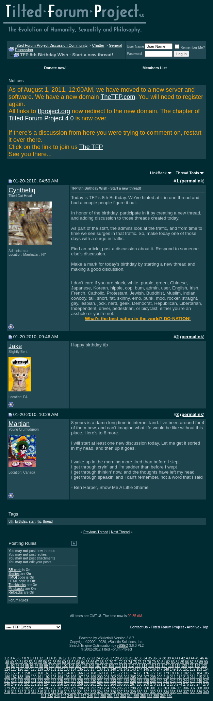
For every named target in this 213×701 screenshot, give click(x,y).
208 (153, 677)
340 (206, 692)
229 (86, 681)
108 (105, 666)
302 (159, 688)
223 (47, 681)
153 (199, 669)
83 (173, 662)
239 (153, 681)
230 (93, 681)
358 (156, 696)
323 (93, 692)
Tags (13, 514)
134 (73, 669)
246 (199, 681)
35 (150, 658)
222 (40, 681)
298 (133, 688)
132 (60, 669)
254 (47, 684)
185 (206, 673)
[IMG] (13, 577)
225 (60, 681)
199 (93, 677)
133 (67, 669)
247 (206, 681)
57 (50, 662)
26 (107, 658)
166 (80, 673)
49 (12, 662)
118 (171, 666)
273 (173, 684)
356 (143, 696)
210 (166, 677)
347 (83, 696)
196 (73, 677)
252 (34, 684)
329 (133, 692)
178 (159, 673)
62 (73, 662)
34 (145, 658)
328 (126, 692)
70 (111, 662)
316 (47, 692)
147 (159, 669)
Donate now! (55, 68)
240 (159, 681)
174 (133, 673)
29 (122, 658)
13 (46, 658)
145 (146, 669)
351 (110, 696)
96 (32, 666)
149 (173, 669)
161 (47, 673)
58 (54, 662)
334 (166, 692)
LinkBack (158, 173)
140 (113, 669)
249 (14, 684)
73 (125, 662)
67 (97, 662)
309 (206, 688)
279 (7, 688)
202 (113, 677)
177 (153, 673)
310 (7, 692)
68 (102, 662)
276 (193, 684)
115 (151, 666)
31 (131, 658)
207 (146, 677)
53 (31, 662)
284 (40, 688)
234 (120, 681)
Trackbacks (17, 585)
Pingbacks (16, 589)
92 (13, 666)
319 (67, 692)
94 (22, 666)
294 (107, 688)
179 (166, 673)
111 (125, 666)
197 (80, 677)
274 (179, 684)
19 (74, 658)
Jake (15, 345)
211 (173, 677)
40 (174, 658)
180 (173, 673)
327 (120, 692)
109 (111, 666)
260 (86, 684)
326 (113, 692)
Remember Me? (190, 47)
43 (188, 658)
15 (55, 658)
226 (67, 681)
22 (89, 658)
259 (80, 684)
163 (60, 673)
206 (140, 677)
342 (50, 696)
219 (20, 681)
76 (140, 662)
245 (193, 681)
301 (153, 688)
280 (14, 688)
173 (126, 673)
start (32, 521)
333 (159, 692)
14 (50, 658)
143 (133, 669)
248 (7, 684)
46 (202, 658)
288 (67, 688)
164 (67, 673)
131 (53, 669)
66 (92, 662)
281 (20, 688)
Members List (155, 68)
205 (133, 677)
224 (53, 681)
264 (113, 684)
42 (183, 658)
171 (113, 673)
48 (7, 662)
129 (40, 669)
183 (193, 673)
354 (130, 696)
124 (7, 669)
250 (20, 684)
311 (14, 692)
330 (140, 692)
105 (85, 666)
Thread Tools (187, 173)
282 (27, 688)
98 (41, 666)
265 (120, 684)
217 (7, 681)
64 (83, 662)
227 (73, 681)
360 (170, 696)
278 (206, 684)
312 (20, 692)
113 (138, 666)
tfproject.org (54, 111)
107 (98, 666)
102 (65, 666)
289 (73, 688)
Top (205, 627)
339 (199, 692)
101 (58, 666)
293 (100, 688)
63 (78, 662)
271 (159, 684)
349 (96, 696)
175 (140, 673)
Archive (193, 627)
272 (166, 684)
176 (146, 673)
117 (164, 666)
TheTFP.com (117, 96)
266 (126, 684)
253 (40, 684)
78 (149, 662)
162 (53, 673)
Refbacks (16, 592)
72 (120, 662)
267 (133, 684)
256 (60, 684)
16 (60, 658)
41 (178, 658)
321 (80, 692)
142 (126, 669)
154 (206, 669)
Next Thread (120, 532)
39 (169, 658)
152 (193, 669)
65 (87, 662)
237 (140, 681)
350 (103, 696)
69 (106, 662)
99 (46, 666)
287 (60, 688)
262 (100, 684)
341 (44, 696)
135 (80, 669)
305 (179, 688)
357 (149, 696)
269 (146, 684)
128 (34, 669)
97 (36, 666)
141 (120, 669)
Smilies (14, 574)
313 (27, 692)
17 (65, 658)
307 (193, 688)
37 (159, 658)
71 (116, 662)
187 (14, 677)
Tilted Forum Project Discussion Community (51, 45)
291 (86, 688)
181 (179, 673)
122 (197, 666)
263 (107, 684)
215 (199, 677)
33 (141, 658)
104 (78, 666)
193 (53, 677)
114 (144, 666)
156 (14, 673)
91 (8, 666)
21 (84, 658)
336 (179, 692)
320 (73, 692)
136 (86, 669)
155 (7, 673)
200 (100, 677)
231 (100, 681)
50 (16, 662)
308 (199, 688)
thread (48, 521)
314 (34, 692)
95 (27, 666)
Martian (19, 423)
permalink (192, 180)
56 (45, 662)
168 (93, 673)
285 (47, 688)
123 (204, 666)
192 (47, 677)
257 (67, 684)
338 (193, 692)
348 (90, 696)
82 (168, 662)
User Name (135, 46)
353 (123, 696)
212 (179, 677)
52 (26, 662)
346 (77, 696)
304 (173, 688)
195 (67, 677)
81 (163, 662)
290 (80, 688)
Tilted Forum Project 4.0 (41, 118)
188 (20, 677)
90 (206, 662)
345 (70, 696)
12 (41, 658)
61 (68, 662)
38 (164, 658)
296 (120, 688)
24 (98, 658)
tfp (39, 521)
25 (102, 658)
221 (34, 681)
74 (130, 662)
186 (7, 677)
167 (86, 673)
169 (100, 673)
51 (21, 662)
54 (35, 662)
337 (186, 692)
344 (63, 696)
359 (163, 696)
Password (134, 54)
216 (206, 677)
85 (182, 662)
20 (79, 658)
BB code (15, 570)
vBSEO (122, 645)
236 (133, 681)
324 (100, 692)
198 (86, 677)
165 (73, 673)
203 (120, 677)
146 (153, 669)
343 (57, 696)
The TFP (91, 147)
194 (60, 677)
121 (191, 666)
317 (53, 692)
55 (40, 662)
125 (14, 669)
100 (51, 666)
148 (166, 669)
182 (186, 673)
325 (107, 692)
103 (72, 666)
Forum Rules (18, 600)
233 (113, 681)
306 (186, 688)
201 (107, 677)
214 (193, 677)
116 (158, 666)
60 (64, 662)
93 (17, 666)
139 (107, 669)
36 (155, 658)
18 (69, 658)
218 (14, 681)
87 (192, 662)
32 (136, 658)
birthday (21, 521)
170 (107, 673)
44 (193, 658)
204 (126, 677)
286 (53, 688)
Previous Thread (95, 532)
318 (60, 692)
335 (173, 692)
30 (126, 658)
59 (59, 662)
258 (73, 684)
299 (140, 688)
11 (36, 658)
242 (173, 681)
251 (27, 684)
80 (158, 662)
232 (107, 681)
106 (91, 666)
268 (140, 684)
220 (27, 681)
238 (146, 681)
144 (140, 669)
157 (20, 673)
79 (154, 662)
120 (184, 666)
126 (20, 669)
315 (40, 692)
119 (177, 666)
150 (179, 669)
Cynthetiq (22, 190)
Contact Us (139, 627)
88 (196, 662)
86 (187, 662)
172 (120, 673)
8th (11, 521)
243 (179, 681)
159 (34, 673)
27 (112, 658)
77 (144, 662)
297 (126, 688)
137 (93, 669)
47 (207, 658)
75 (135, 662)
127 (27, 669)
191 (40, 677)
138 (100, 669)
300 (146, 688)
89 (201, 662)
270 (153, 684)
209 (159, 677)
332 (153, 692)
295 (113, 688)
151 (186, 669)
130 (47, 669)
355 (136, 696)
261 (93, 684)
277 (199, 684)
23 (93, 658)
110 (118, 666)
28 (117, 658)
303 (166, 688)
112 (131, 666)
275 (186, 684)
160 (40, 673)
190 (34, 677)
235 (126, 681)
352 (116, 696)
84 (177, 662)
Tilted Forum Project (167, 627)
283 (34, 688)
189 (27, 677)
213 (186, 677)
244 (186, 681)
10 (32, 658)
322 (86, 692)
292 (93, 688)
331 (146, 692)
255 (53, 684)
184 (199, 673)
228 (80, 681)
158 (27, 673)
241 (166, 681)
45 (197, 658)
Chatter (98, 45)
